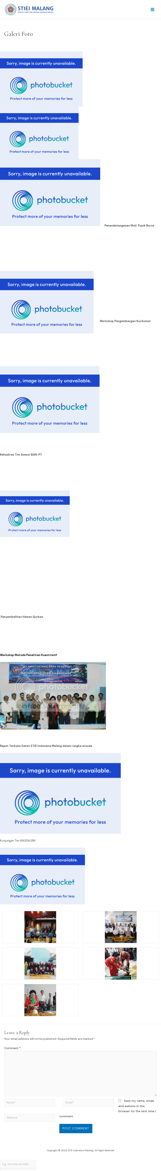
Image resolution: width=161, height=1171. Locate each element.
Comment (12, 1048)
